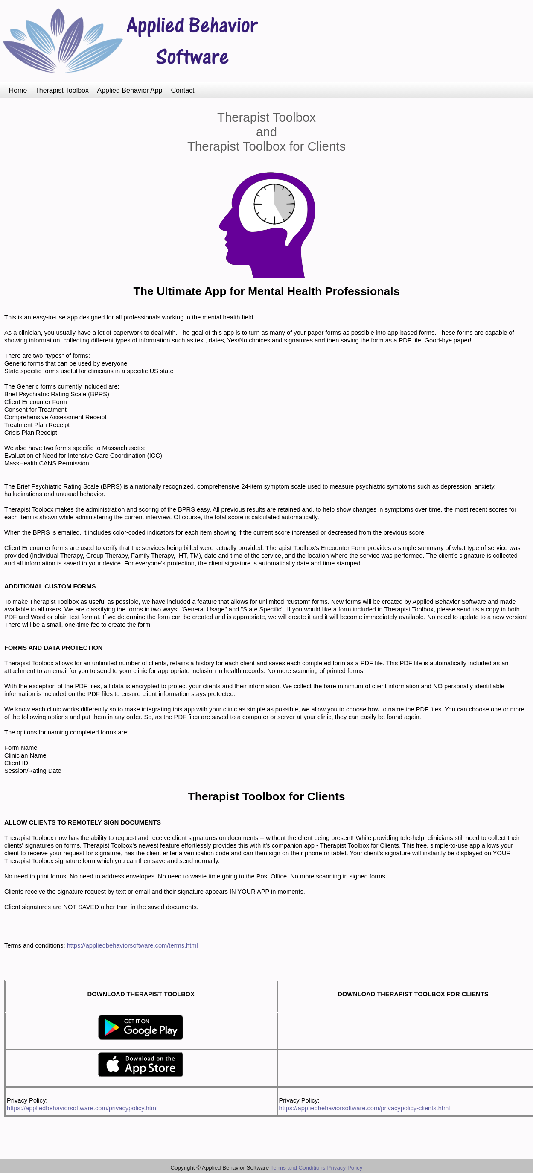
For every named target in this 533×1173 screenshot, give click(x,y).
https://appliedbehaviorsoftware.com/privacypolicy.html (82, 1108)
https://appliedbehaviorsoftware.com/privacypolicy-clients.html (364, 1108)
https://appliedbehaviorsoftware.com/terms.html (132, 945)
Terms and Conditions (298, 1167)
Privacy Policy (345, 1167)
